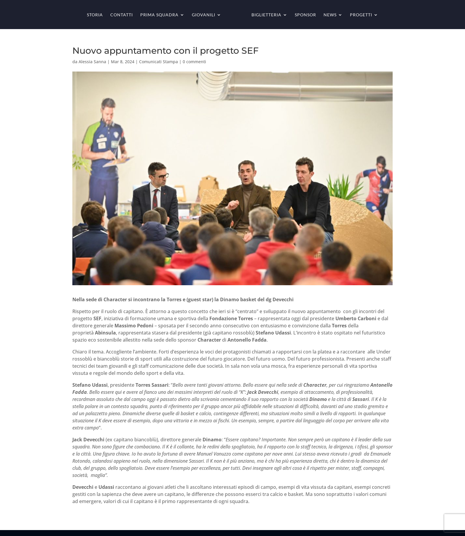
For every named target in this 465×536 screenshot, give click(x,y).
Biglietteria (266, 15)
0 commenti (194, 61)
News (330, 15)
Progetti (361, 15)
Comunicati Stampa (158, 61)
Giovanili (203, 15)
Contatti (121, 15)
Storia (95, 15)
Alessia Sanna (92, 61)
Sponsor (305, 15)
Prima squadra (159, 15)
